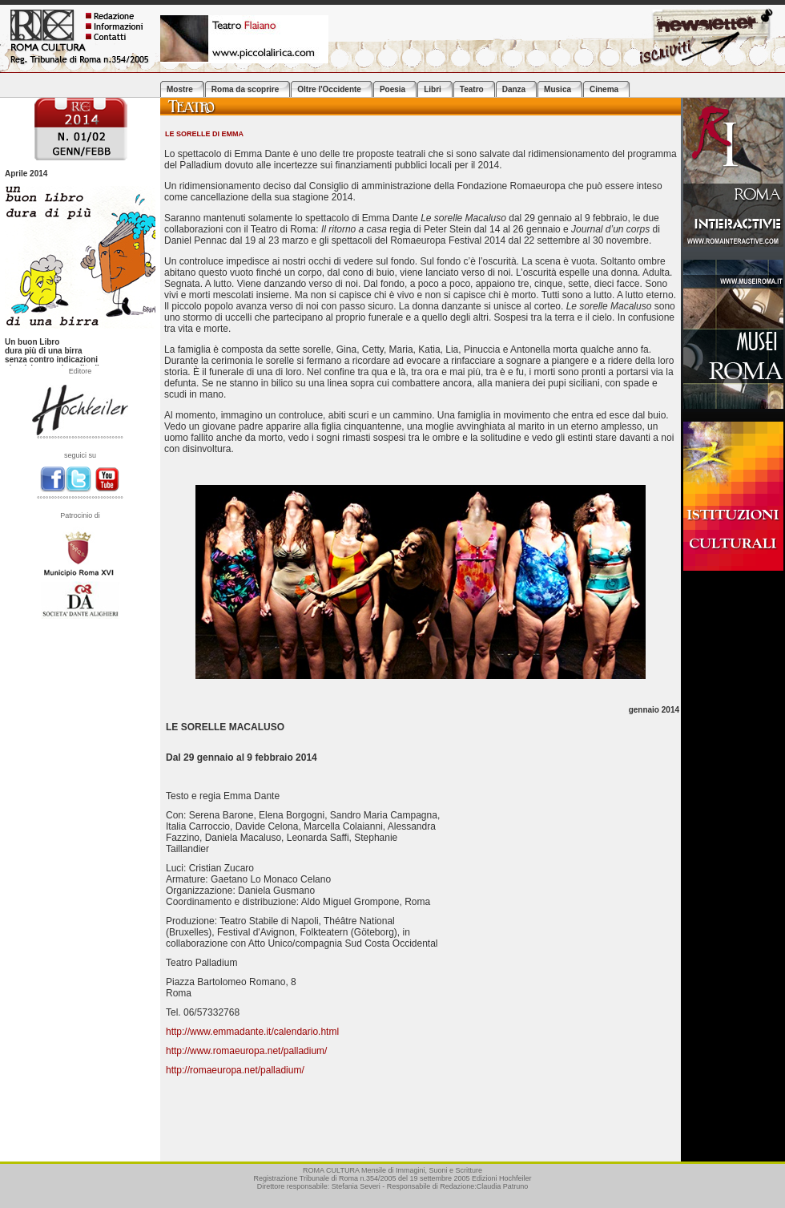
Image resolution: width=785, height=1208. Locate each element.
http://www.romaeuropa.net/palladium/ (246, 1050)
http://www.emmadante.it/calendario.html (252, 1031)
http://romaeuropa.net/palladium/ (235, 1070)
